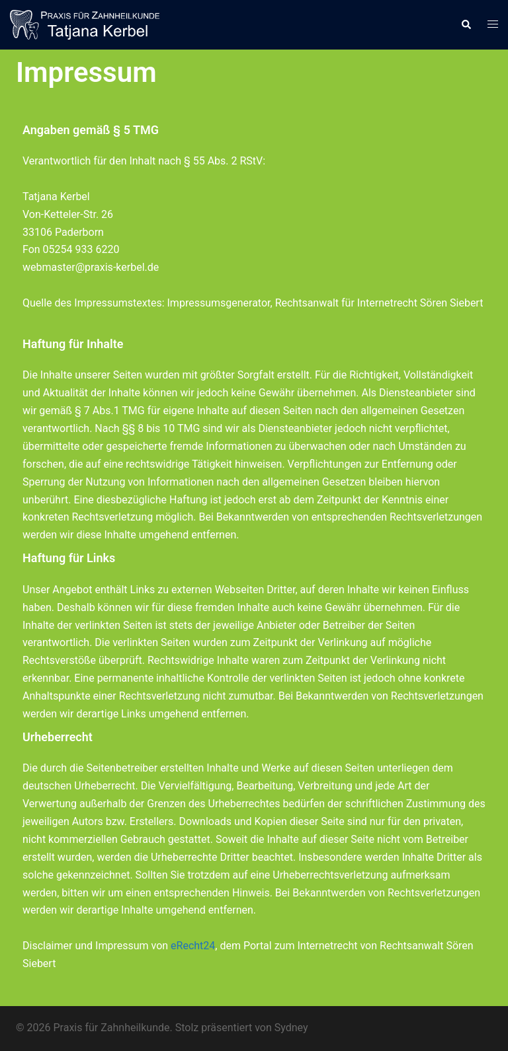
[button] (465, 24)
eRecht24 (193, 945)
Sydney (291, 1027)
